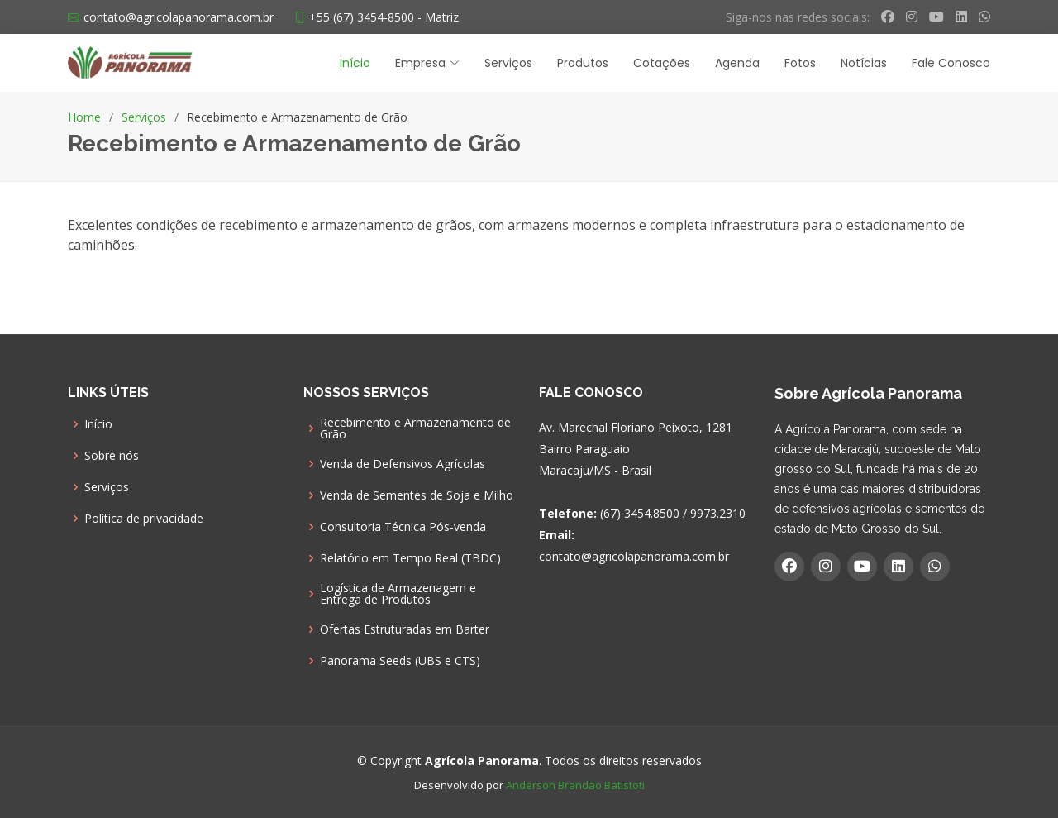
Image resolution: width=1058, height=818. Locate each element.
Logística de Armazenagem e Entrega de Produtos (398, 593)
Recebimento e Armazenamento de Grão (415, 428)
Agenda (737, 63)
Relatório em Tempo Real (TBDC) (410, 558)
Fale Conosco (951, 63)
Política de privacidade (143, 518)
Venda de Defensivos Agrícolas (402, 464)
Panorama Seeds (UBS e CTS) (400, 661)
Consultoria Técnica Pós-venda (403, 527)
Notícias (864, 63)
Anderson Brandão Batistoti (575, 784)
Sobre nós (111, 456)
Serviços (508, 63)
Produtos (582, 63)
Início (355, 63)
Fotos (800, 63)
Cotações (661, 63)
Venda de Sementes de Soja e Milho (416, 495)
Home (84, 117)
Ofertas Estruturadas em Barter (404, 629)
